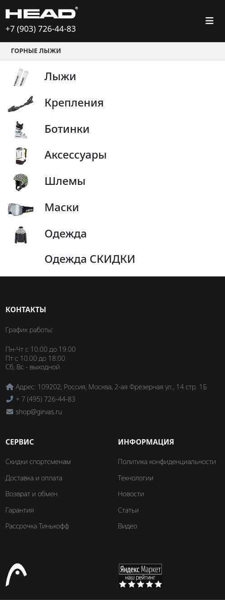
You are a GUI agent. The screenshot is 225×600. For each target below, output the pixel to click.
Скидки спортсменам (38, 461)
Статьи (128, 509)
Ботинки (67, 128)
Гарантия (19, 509)
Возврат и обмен (31, 493)
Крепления (74, 102)
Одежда (65, 233)
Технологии (135, 477)
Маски (61, 206)
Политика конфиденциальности (167, 461)
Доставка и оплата (33, 477)
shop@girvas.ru (39, 411)
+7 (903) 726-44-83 (40, 28)
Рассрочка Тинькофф (37, 525)
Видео (127, 525)
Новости (131, 493)
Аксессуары (75, 154)
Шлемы (65, 180)
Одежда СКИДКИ (90, 258)
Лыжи (60, 75)
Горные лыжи (36, 50)
